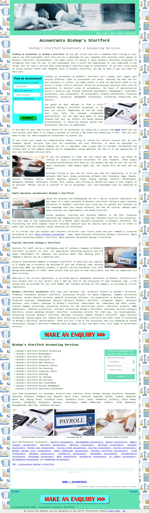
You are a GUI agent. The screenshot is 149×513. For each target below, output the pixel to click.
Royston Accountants (62, 442)
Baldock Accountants (42, 454)
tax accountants (89, 94)
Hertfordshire (26, 442)
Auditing (43, 374)
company (50, 146)
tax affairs (73, 119)
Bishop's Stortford (23, 60)
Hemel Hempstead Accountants (71, 451)
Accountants (41, 442)
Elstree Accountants (100, 448)
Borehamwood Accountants (89, 442)
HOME (98, 33)
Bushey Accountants (116, 442)
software (95, 176)
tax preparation (99, 298)
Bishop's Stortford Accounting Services (45, 345)
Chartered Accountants (51, 389)
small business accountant (49, 234)
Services (38, 143)
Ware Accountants (66, 457)
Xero (61, 182)
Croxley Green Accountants (71, 448)
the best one (124, 79)
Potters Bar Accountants (41, 448)
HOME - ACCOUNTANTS (74, 482)
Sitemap (15, 491)
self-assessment (34, 57)
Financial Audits (48, 371)
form (116, 133)
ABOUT (112, 33)
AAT (93, 110)
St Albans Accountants (122, 457)
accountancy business (108, 85)
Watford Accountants (82, 445)
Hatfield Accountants (110, 445)
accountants (100, 66)
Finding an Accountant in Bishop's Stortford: (38, 54)
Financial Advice (48, 365)
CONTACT (120, 33)
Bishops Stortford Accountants (109, 451)
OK (124, 511)
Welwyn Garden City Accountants (31, 451)
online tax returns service (103, 140)
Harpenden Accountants (104, 454)
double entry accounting (62, 318)
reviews (16, 149)
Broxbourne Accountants (93, 457)
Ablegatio (17, 182)
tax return (87, 173)
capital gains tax (36, 318)
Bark (117, 130)
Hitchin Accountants (124, 448)
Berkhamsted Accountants (25, 460)
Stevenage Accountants (41, 457)
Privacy (134, 491)
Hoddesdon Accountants (57, 460)
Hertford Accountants (53, 445)
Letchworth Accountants (72, 454)
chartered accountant (83, 160)
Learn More (114, 511)
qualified (50, 108)
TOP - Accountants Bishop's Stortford (33, 464)
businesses (59, 166)
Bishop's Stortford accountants (30, 292)
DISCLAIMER (131, 33)
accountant (127, 60)
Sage (123, 176)
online (19, 69)
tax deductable (77, 125)
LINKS (105, 33)
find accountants (27, 394)
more (57, 405)
